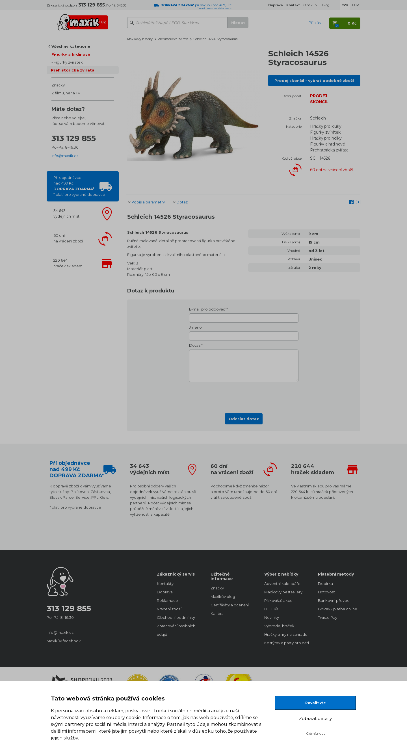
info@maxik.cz (64, 155)
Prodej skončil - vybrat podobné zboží (314, 80)
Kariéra (217, 613)
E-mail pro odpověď (207, 309)
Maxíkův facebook (64, 641)
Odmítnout (315, 733)
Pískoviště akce (278, 600)
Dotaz (182, 202)
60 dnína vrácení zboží (68, 238)
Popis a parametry (148, 202)
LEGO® (271, 609)
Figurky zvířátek (68, 62)
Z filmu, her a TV (65, 93)
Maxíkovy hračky (140, 39)
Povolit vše (315, 703)
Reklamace (167, 600)
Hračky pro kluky (325, 126)
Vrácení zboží (169, 609)
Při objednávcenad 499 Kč (79, 186)
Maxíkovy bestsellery (283, 592)
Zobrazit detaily (315, 718)
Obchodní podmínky (176, 617)
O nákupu (311, 5)
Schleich (318, 118)
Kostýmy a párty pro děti (285, 643)
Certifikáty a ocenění (230, 605)
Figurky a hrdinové (70, 54)
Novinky (271, 617)
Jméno (195, 327)
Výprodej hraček (279, 626)
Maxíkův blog (223, 596)
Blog (325, 5)
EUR (355, 5)
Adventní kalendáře (282, 583)
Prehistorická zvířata (72, 70)
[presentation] (244, 396)
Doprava (165, 592)
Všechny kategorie (70, 46)
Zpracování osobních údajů (176, 630)
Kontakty (165, 583)
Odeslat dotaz (244, 418)
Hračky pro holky (325, 138)
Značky (58, 85)
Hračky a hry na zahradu (285, 634)
